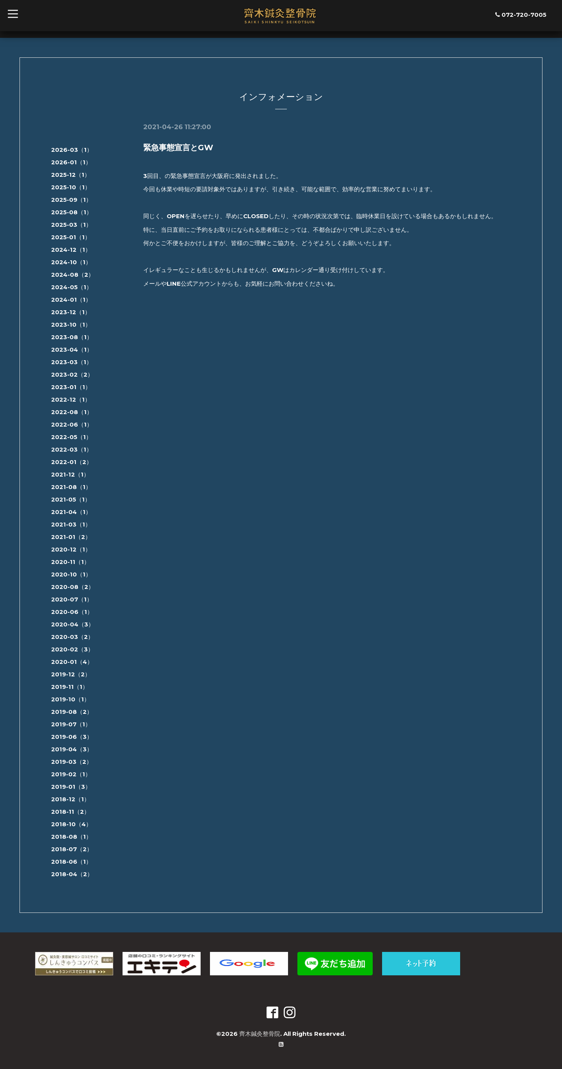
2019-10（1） (70, 699)
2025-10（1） (71, 187)
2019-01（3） (71, 786)
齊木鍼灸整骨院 (259, 1033)
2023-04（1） (71, 349)
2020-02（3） (72, 649)
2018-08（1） (71, 836)
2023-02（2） (72, 374)
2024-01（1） (71, 299)
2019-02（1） (71, 774)
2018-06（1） (71, 861)
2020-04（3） (72, 624)
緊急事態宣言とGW (178, 147)
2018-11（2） (70, 811)
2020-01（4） (72, 661)
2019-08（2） (71, 711)
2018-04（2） (72, 874)
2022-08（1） (71, 412)
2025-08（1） (71, 212)
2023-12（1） (71, 312)
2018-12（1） (70, 799)
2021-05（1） (71, 499)
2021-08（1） (71, 487)
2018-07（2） (71, 849)
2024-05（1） (71, 287)
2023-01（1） (71, 387)
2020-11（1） (70, 562)
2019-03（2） (71, 761)
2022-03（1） (71, 449)
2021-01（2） (71, 537)
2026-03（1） (71, 149)
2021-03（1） (71, 524)
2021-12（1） (70, 474)
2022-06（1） (71, 424)
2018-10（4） (71, 824)
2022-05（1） (71, 437)
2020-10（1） (71, 574)
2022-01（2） (71, 462)
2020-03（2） (72, 636)
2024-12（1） (71, 249)
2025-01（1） (71, 237)
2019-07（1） (71, 724)
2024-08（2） (72, 274)
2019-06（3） (71, 736)
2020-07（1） (71, 599)
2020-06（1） (72, 611)
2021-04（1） (71, 512)
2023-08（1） (71, 337)
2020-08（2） (72, 587)
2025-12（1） (70, 174)
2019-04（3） (71, 749)
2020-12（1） (71, 549)
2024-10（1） (71, 262)
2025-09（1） (71, 199)
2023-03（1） (71, 362)
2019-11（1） (69, 686)
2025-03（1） (71, 224)
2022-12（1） (71, 399)
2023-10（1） (71, 324)
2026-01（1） (71, 162)
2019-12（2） (71, 674)
